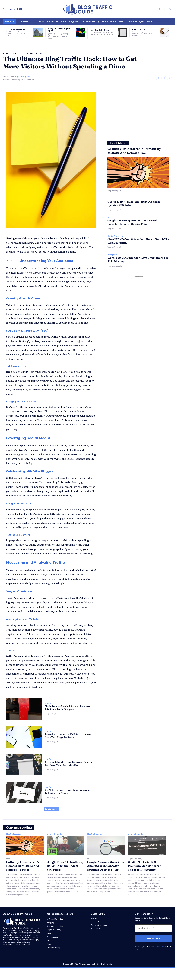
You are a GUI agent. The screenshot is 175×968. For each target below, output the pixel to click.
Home (6, 54)
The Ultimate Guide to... (17, 29)
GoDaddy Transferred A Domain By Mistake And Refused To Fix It (22, 865)
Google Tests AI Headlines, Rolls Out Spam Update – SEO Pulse (65, 865)
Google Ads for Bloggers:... (102, 30)
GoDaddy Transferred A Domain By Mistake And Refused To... (134, 151)
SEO (109, 199)
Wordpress (112, 255)
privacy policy (159, 947)
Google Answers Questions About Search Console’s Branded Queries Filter (105, 865)
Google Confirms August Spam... (59, 30)
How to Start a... (139, 29)
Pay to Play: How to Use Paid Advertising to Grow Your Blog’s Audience (68, 735)
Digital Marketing (115, 236)
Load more (51, 809)
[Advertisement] (138, 116)
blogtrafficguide (21, 76)
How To (15, 54)
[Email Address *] (153, 928)
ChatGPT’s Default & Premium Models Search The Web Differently (144, 865)
